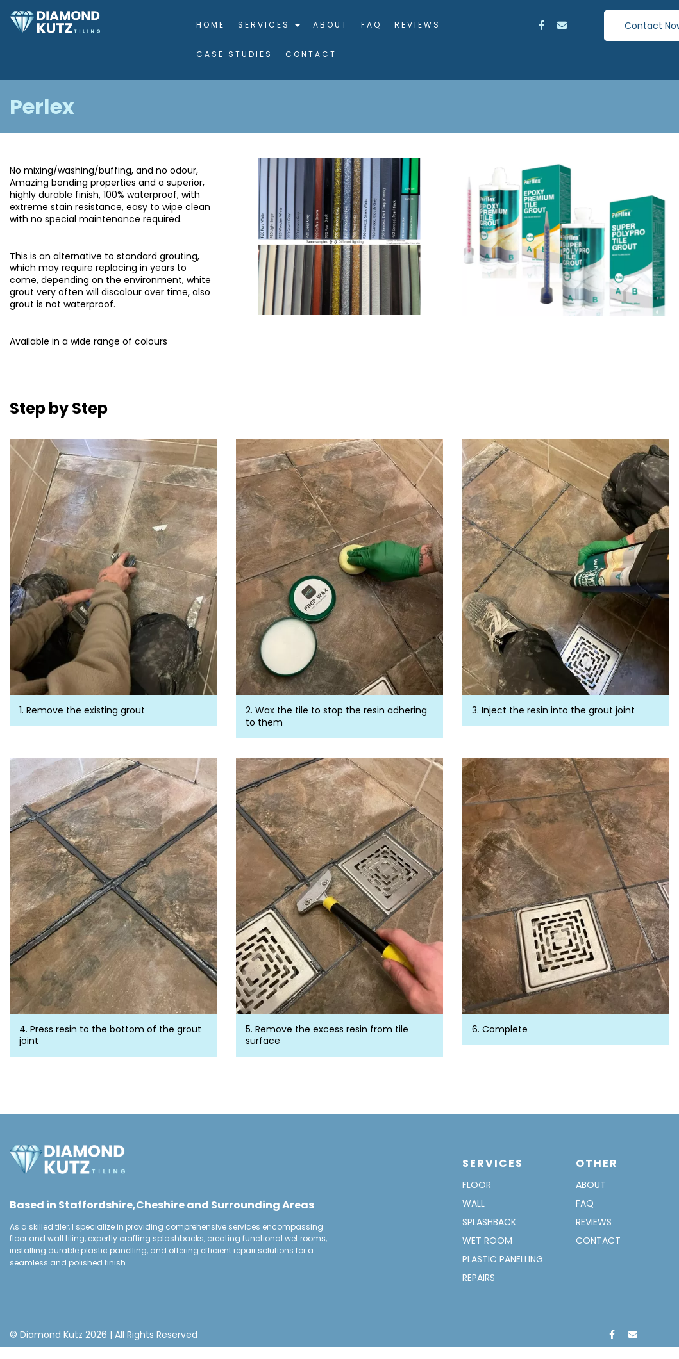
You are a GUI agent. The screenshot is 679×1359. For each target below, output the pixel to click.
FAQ (371, 24)
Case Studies (234, 54)
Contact (311, 54)
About (330, 24)
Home (210, 24)
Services (269, 24)
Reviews (417, 24)
